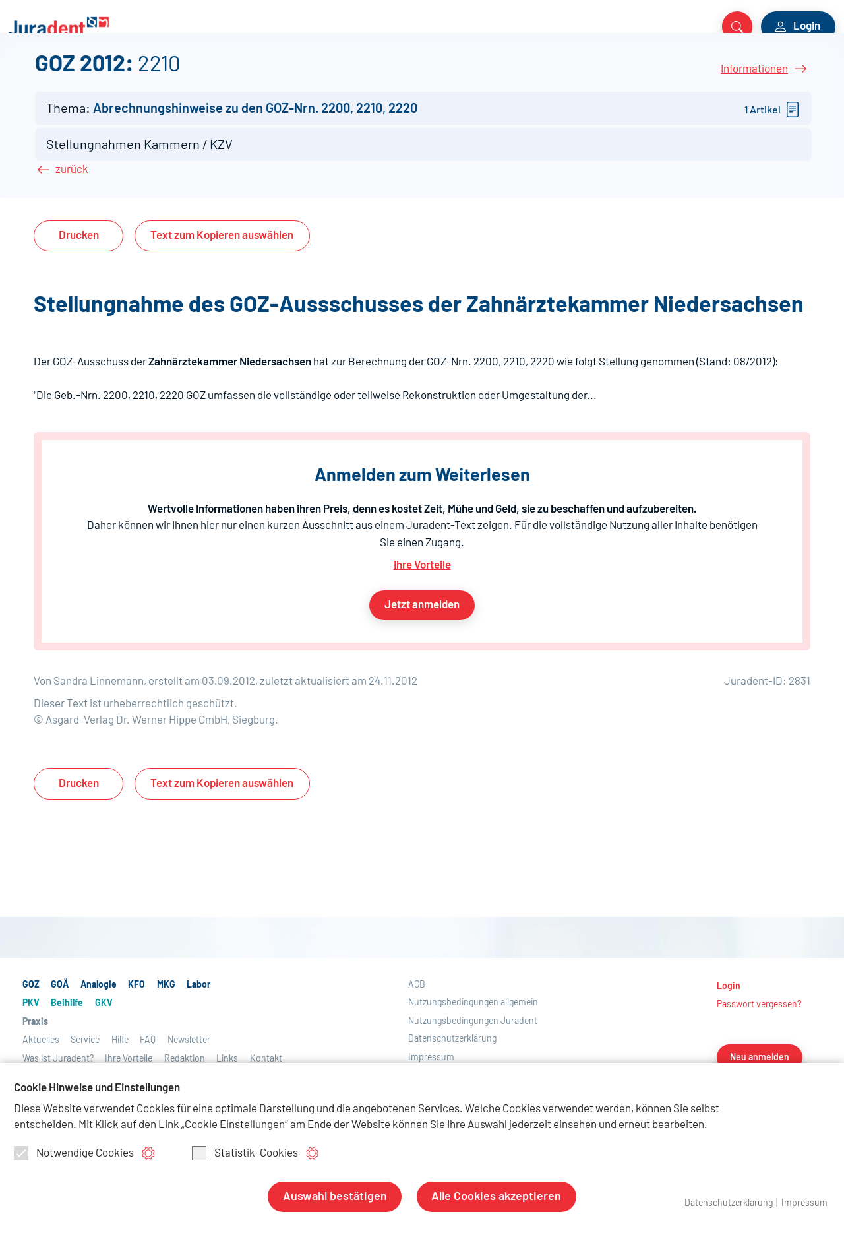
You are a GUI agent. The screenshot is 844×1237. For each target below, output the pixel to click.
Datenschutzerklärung (724, 1203)
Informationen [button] (754, 131)
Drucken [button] (79, 309)
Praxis (415, 74)
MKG (179, 74)
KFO (145, 74)
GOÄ (54, 74)
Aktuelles (485, 74)
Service (540, 74)
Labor (217, 74)
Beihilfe (315, 74)
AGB (416, 1058)
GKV (358, 74)
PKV (273, 74)
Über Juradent (610, 74)
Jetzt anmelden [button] (422, 677)
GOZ (21, 74)
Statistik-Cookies (245, 1154)
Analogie (100, 74)
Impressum (803, 1203)
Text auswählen (221, 309)
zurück (71, 243)
